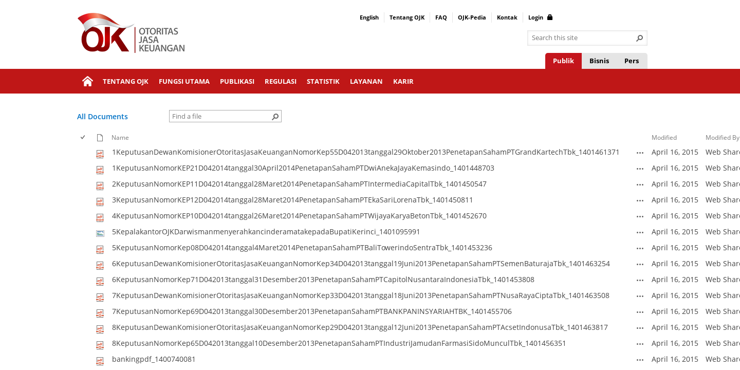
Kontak (507, 17)
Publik (563, 60)
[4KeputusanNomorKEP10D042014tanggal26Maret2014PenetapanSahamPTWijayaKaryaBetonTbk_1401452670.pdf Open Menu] (640, 216)
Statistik (323, 81)
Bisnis (599, 60)
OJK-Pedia (472, 17)
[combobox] (583, 38)
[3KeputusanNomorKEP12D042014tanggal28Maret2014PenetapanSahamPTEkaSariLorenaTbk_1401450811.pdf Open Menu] (640, 200)
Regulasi (281, 81)
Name (120, 137)
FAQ (441, 17)
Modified (664, 137)
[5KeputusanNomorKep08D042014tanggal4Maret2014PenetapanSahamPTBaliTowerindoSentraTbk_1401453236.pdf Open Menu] (640, 248)
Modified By (722, 137)
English (369, 17)
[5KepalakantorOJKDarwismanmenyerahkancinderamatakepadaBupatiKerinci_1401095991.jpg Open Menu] (640, 232)
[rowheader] (85, 152)
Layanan (366, 81)
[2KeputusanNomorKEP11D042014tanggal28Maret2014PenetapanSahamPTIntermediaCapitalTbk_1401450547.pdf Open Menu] (640, 184)
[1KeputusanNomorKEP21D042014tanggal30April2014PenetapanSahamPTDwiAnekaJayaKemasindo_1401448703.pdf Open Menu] (640, 168)
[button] (639, 38)
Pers (631, 60)
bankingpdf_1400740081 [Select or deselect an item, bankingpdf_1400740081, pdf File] (154, 359)
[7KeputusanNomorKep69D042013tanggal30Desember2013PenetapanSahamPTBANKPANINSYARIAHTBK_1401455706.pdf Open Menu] (640, 312)
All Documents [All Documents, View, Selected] (102, 116)
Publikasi (237, 81)
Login (540, 17)
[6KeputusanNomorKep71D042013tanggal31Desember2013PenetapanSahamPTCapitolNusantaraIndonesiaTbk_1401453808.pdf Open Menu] (640, 280)
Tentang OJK (407, 17)
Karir (403, 81)
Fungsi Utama (184, 81)
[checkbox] (83, 137)
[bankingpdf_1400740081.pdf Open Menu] (640, 360)
